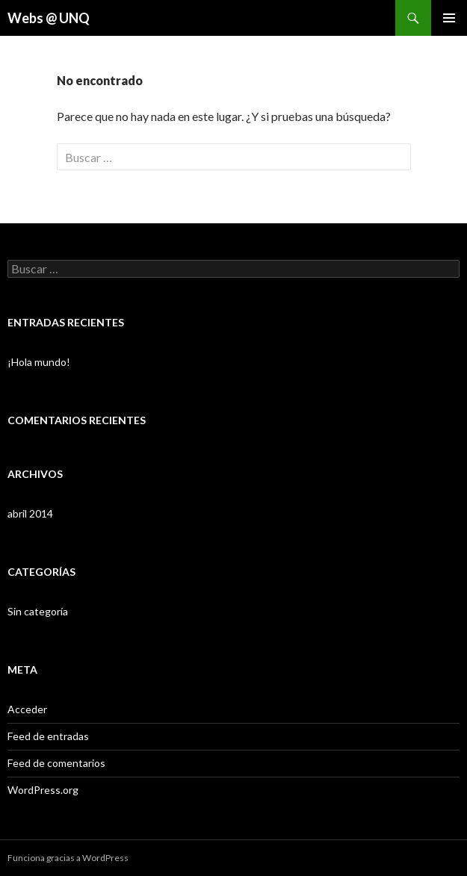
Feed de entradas (48, 736)
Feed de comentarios (56, 763)
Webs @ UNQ (48, 18)
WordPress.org (42, 789)
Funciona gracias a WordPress (68, 857)
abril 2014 (30, 513)
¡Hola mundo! (38, 361)
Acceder (27, 709)
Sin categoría (37, 611)
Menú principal (449, 18)
